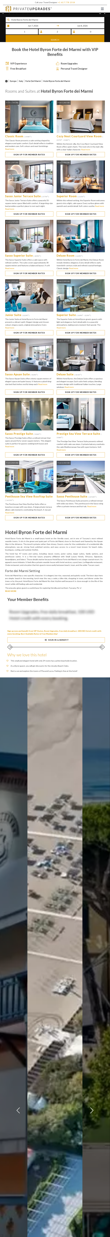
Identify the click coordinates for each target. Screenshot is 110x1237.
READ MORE (10, 592)
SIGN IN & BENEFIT (56, 641)
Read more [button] (9, 150)
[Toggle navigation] (102, 9)
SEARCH (55, 38)
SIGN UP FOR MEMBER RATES (29, 156)
